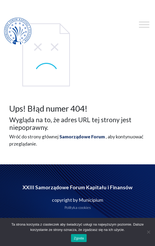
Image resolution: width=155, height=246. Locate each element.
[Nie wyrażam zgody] (148, 232)
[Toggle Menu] (144, 24)
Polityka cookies (77, 207)
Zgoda (79, 238)
